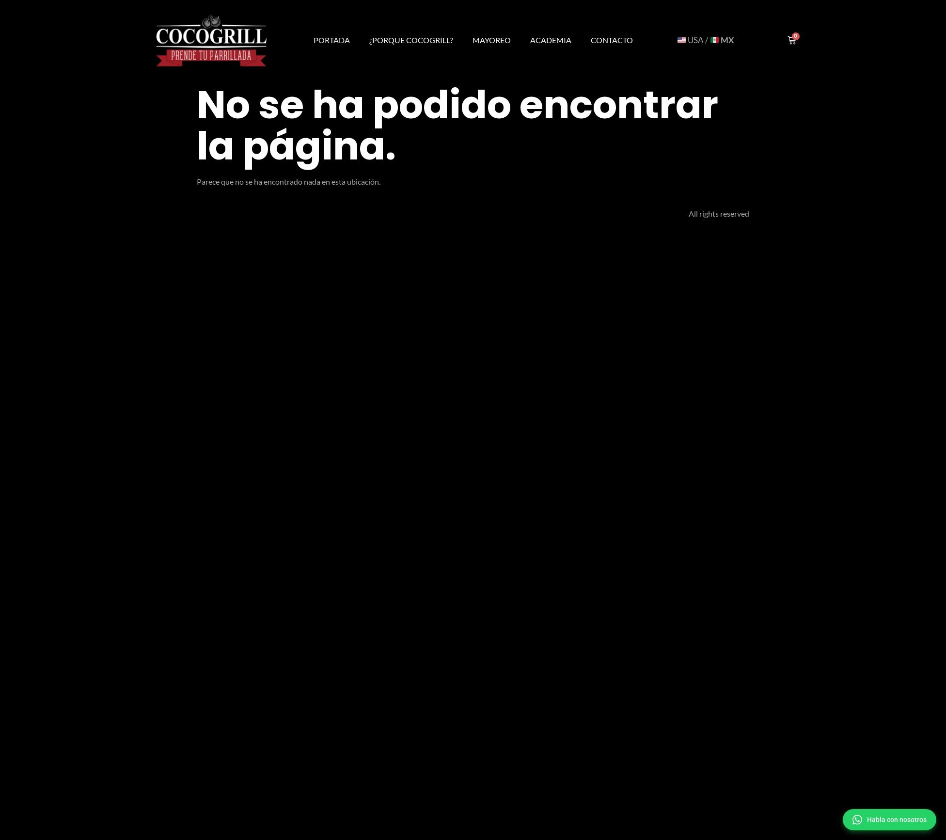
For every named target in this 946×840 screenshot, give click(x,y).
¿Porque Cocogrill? (411, 40)
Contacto (612, 40)
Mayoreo (492, 40)
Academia (550, 40)
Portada (332, 40)
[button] (889, 820)
